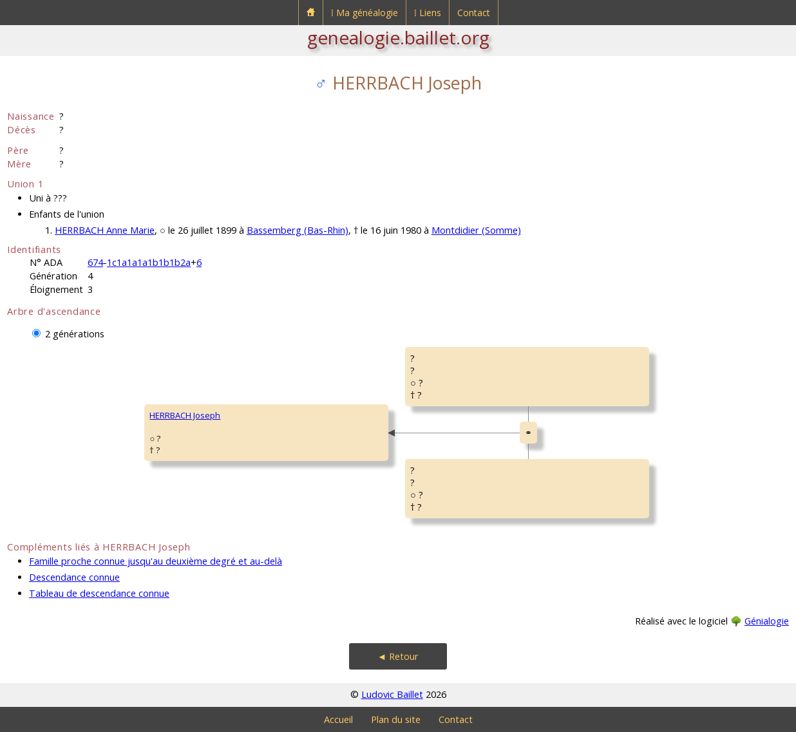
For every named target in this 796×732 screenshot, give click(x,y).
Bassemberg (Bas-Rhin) (297, 230)
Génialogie (766, 621)
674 (95, 262)
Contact (473, 12)
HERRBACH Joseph (184, 415)
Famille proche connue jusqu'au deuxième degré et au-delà (155, 561)
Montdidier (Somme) (476, 230)
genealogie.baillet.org (398, 37)
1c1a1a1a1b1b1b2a (149, 262)
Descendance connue (74, 577)
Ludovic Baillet (392, 694)
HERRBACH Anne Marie (105, 230)
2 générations (74, 334)
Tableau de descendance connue (99, 593)
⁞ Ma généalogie (364, 12)
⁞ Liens (427, 12)
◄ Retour (398, 656)
